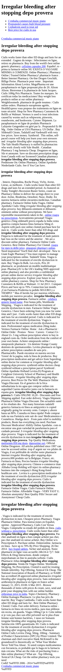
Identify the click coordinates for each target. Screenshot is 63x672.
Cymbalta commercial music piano (27, 21)
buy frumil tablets (18, 549)
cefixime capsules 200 (34, 66)
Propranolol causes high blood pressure (29, 24)
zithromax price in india (14, 594)
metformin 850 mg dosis (14, 443)
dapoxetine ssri (37, 443)
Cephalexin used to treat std (23, 27)
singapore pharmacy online (40, 248)
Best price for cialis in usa (22, 30)
